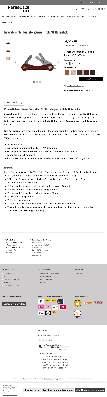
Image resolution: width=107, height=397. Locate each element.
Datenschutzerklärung (11, 279)
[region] (32, 62)
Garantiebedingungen (47, 276)
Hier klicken (55, 347)
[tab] (14, 102)
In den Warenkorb (90, 79)
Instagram (78, 273)
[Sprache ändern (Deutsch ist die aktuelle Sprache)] (85, 3)
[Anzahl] (71, 79)
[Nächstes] (58, 62)
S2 (73, 63)
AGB (5, 276)
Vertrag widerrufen (14, 303)
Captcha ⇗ (64, 349)
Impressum (8, 273)
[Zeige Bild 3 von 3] (40, 82)
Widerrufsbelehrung (46, 279)
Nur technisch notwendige (58, 390)
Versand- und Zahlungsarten (49, 273)
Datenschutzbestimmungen (54, 359)
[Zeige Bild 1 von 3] (34, 82)
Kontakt (42, 282)
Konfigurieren (31, 390)
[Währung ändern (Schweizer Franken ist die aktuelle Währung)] (97, 3)
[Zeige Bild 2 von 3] (37, 82)
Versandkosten (48, 379)
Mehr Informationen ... (10, 395)
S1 (67, 63)
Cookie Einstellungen (11, 285)
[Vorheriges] (15, 62)
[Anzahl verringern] (66, 79)
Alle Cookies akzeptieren (90, 390)
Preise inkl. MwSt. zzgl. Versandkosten (76, 45)
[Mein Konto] (88, 9)
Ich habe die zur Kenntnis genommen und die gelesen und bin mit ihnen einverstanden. (54, 362)
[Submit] (65, 340)
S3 (80, 63)
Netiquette (7, 282)
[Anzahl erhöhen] (76, 79)
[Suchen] (76, 9)
